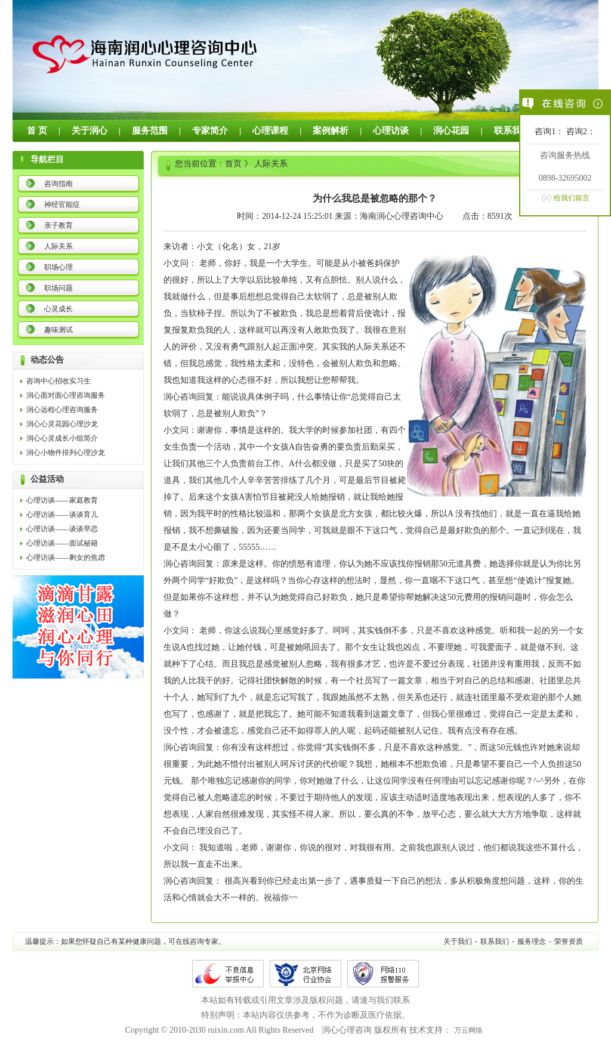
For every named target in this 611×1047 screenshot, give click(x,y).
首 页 (37, 130)
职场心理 (58, 267)
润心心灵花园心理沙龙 (62, 424)
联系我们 (512, 130)
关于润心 (89, 130)
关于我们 (457, 941)
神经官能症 (62, 204)
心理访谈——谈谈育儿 (62, 514)
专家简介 (210, 130)
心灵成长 (58, 309)
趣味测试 (58, 330)
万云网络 (468, 1030)
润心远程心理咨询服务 (62, 409)
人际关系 (58, 246)
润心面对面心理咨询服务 (65, 395)
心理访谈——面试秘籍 (62, 543)
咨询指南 (58, 183)
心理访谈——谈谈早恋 (62, 529)
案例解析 (330, 130)
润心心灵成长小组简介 (62, 438)
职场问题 (58, 288)
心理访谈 (391, 130)
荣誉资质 (568, 941)
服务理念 (531, 941)
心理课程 (270, 130)
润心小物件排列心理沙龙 (65, 452)
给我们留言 (572, 198)
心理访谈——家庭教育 (62, 500)
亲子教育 (58, 225)
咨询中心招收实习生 (58, 381)
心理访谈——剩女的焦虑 (65, 557)
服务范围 (150, 130)
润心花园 (451, 130)
